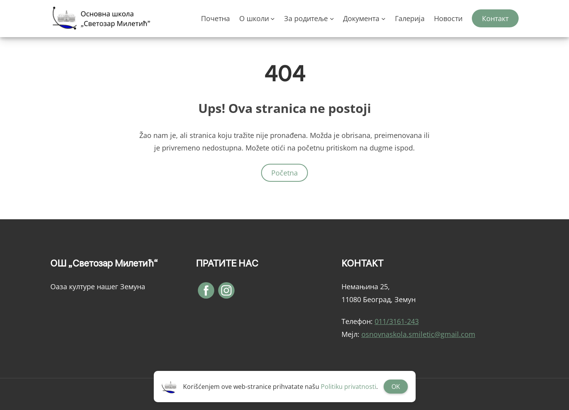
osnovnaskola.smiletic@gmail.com (418, 334)
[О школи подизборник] (272, 18)
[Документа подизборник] (383, 18)
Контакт (495, 18)
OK (395, 386)
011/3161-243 (397, 321)
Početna (284, 172)
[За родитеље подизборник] (332, 18)
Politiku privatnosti (348, 386)
